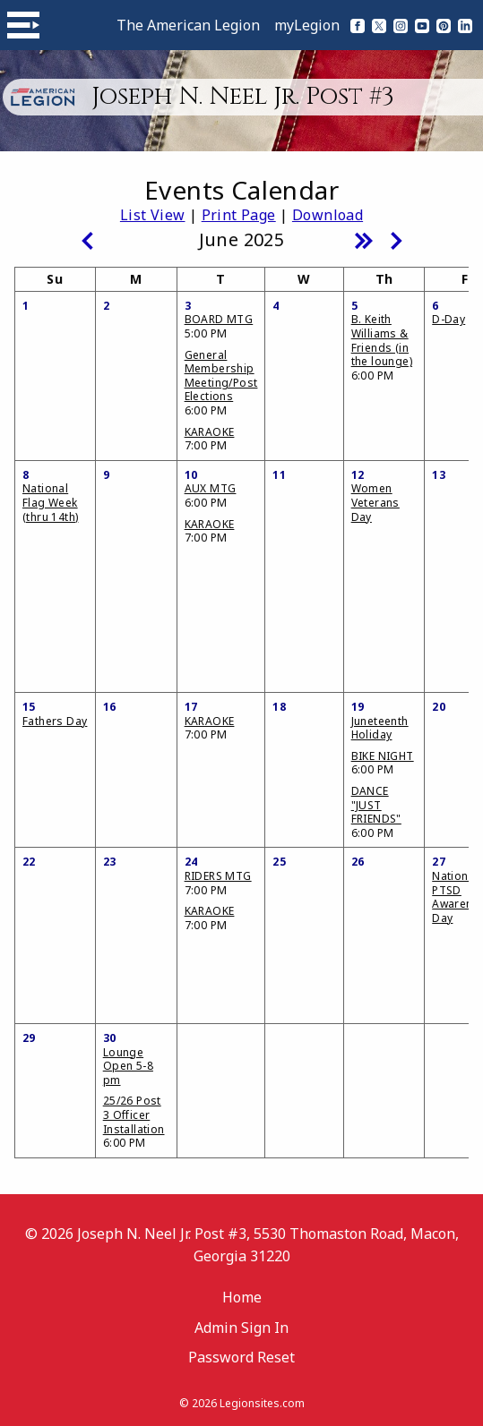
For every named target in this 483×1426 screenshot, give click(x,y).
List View (152, 215)
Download (327, 215)
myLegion (307, 25)
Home (242, 1297)
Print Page (239, 215)
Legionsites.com (262, 1403)
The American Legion (188, 25)
